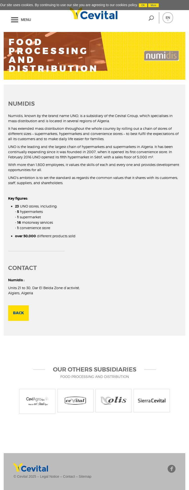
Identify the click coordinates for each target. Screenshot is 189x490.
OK (143, 5)
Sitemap (85, 476)
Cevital (78, 13)
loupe (151, 18)
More (153, 5)
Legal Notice (49, 476)
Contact (69, 476)
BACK (18, 313)
